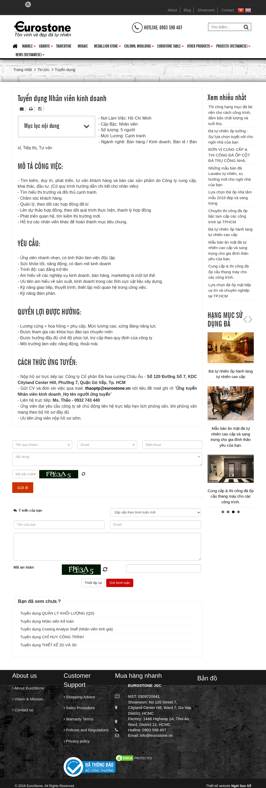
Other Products (200, 47)
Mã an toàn (24, 567)
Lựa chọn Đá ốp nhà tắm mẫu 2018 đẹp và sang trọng (230, 197)
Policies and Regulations (86, 730)
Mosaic (83, 46)
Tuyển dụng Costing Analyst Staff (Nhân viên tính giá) (66, 629)
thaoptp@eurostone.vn (108, 388)
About (172, 10)
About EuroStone (28, 688)
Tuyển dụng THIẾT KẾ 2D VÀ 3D (48, 645)
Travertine (63, 46)
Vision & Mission (27, 699)
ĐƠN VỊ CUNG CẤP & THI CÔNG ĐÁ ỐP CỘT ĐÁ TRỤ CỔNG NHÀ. (229, 155)
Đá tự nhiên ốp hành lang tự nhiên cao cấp (231, 502)
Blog (187, 10)
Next (249, 319)
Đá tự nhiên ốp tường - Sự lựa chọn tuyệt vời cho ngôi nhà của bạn (230, 136)
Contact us (22, 710)
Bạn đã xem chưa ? (39, 601)
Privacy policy (77, 741)
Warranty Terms (78, 719)
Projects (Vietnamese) (233, 47)
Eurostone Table (170, 47)
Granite (46, 47)
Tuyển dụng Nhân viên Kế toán (47, 621)
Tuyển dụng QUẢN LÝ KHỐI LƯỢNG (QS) (57, 613)
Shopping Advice (79, 697)
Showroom (206, 10)
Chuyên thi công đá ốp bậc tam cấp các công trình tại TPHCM (228, 216)
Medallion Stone (107, 47)
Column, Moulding (139, 47)
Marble (29, 47)
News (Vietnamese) (30, 55)
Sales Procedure (79, 708)
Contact (227, 10)
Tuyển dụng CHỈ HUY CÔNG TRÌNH (52, 637)
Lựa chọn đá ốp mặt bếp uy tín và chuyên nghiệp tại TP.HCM (229, 290)
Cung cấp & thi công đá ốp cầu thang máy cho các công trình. (228, 271)
